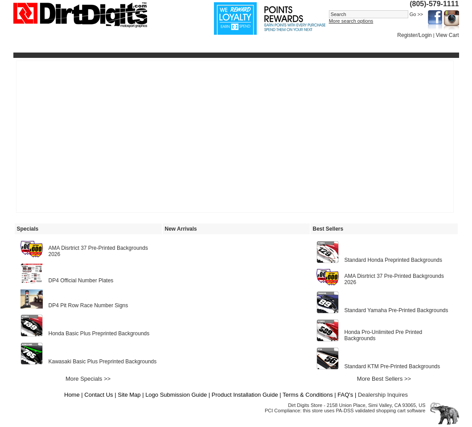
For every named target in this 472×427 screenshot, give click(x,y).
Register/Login (414, 35)
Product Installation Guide (245, 394)
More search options (351, 21)
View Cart (447, 35)
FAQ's (345, 394)
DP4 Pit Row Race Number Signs (88, 305)
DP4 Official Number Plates (81, 280)
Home (72, 394)
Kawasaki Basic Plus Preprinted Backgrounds (103, 361)
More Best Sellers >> (384, 378)
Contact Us (98, 394)
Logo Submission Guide (176, 394)
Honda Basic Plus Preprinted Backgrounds (99, 333)
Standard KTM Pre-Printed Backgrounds (392, 366)
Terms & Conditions (308, 394)
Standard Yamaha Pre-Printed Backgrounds (396, 310)
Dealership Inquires (383, 394)
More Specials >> (88, 378)
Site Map (129, 394)
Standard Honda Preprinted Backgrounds (393, 260)
